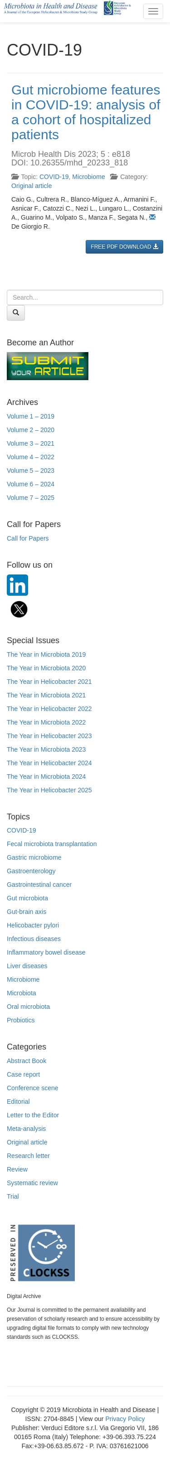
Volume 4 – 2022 (30, 457)
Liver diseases (27, 966)
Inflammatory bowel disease (46, 952)
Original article (31, 185)
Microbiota (21, 993)
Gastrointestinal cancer (39, 884)
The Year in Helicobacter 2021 (49, 681)
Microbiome (88, 176)
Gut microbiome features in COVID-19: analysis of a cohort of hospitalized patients (85, 112)
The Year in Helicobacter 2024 (49, 763)
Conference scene (32, 1088)
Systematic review (32, 1182)
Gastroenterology (31, 871)
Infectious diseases (34, 938)
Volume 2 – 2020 (30, 429)
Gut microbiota (27, 898)
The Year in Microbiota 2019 (46, 654)
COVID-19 (54, 176)
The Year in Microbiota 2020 (46, 668)
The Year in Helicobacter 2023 (49, 735)
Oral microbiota (28, 1006)
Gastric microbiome (34, 857)
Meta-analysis (26, 1128)
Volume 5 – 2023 (30, 470)
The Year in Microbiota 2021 (46, 695)
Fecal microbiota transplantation (52, 843)
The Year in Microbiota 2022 (46, 722)
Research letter (28, 1155)
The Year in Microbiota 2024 (46, 776)
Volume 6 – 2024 (30, 484)
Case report (23, 1074)
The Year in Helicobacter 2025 (49, 790)
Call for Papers (28, 538)
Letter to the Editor (33, 1115)
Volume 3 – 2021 (30, 443)
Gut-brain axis (26, 911)
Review (17, 1169)
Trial (13, 1196)
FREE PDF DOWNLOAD (124, 247)
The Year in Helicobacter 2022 (49, 708)
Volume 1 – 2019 (30, 416)
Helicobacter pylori (33, 925)
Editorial (18, 1101)
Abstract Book (26, 1060)
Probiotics (20, 1020)
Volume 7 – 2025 (30, 497)
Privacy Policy (125, 1418)
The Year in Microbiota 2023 (46, 749)
